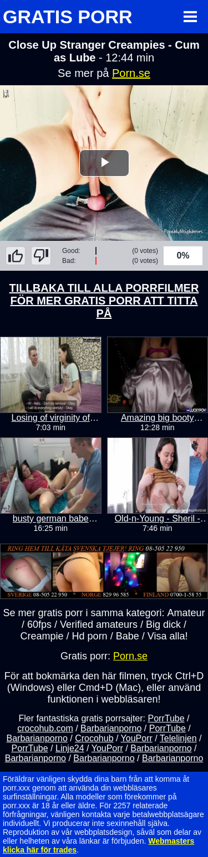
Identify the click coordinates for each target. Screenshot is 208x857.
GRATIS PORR (68, 16)
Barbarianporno (110, 728)
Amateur (186, 612)
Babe (127, 636)
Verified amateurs (99, 624)
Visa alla (166, 636)
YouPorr (137, 738)
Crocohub (94, 738)
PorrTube (166, 718)
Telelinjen (178, 738)
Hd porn (90, 636)
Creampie (42, 636)
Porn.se (131, 73)
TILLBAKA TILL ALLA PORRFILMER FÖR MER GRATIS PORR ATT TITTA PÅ (104, 300)
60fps (39, 624)
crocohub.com (45, 728)
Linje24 (69, 748)
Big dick (163, 624)
